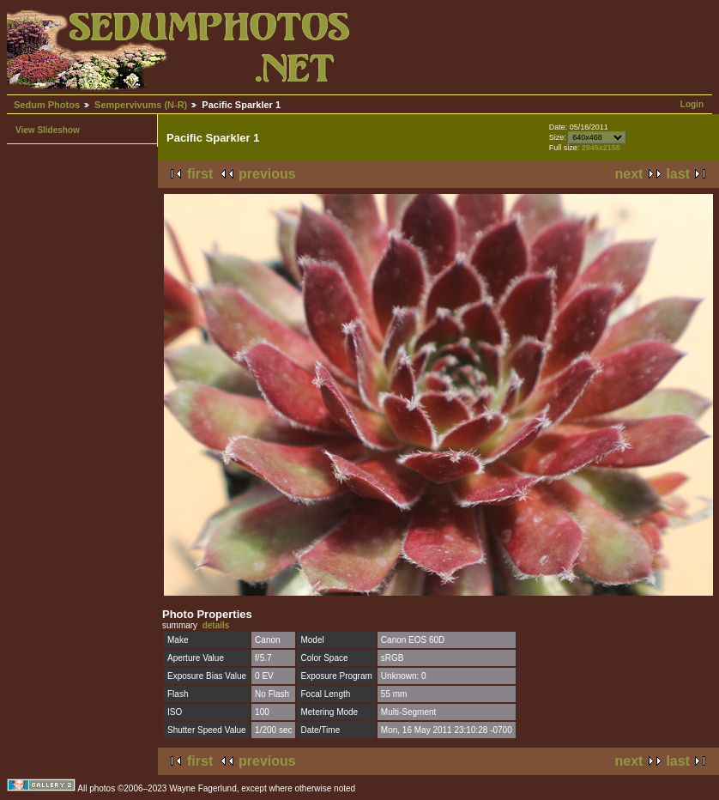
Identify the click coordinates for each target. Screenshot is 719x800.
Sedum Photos (47, 105)
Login (692, 104)
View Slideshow (47, 130)
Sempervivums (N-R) (140, 105)
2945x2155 (601, 147)
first (200, 174)
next (629, 174)
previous (267, 174)
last (678, 174)
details (216, 625)
